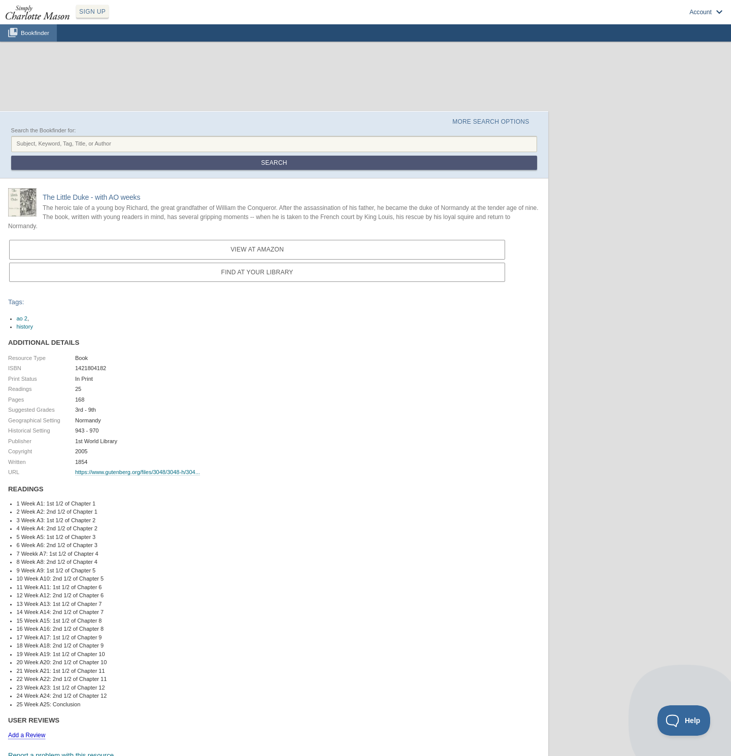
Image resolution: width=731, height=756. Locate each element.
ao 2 (22, 318)
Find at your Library (257, 272)
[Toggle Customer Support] (684, 720)
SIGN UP (92, 11)
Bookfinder (35, 32)
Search (274, 162)
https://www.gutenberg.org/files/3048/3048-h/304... (137, 472)
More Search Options (490, 121)
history (25, 326)
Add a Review (26, 735)
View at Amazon (257, 249)
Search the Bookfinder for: (43, 130)
